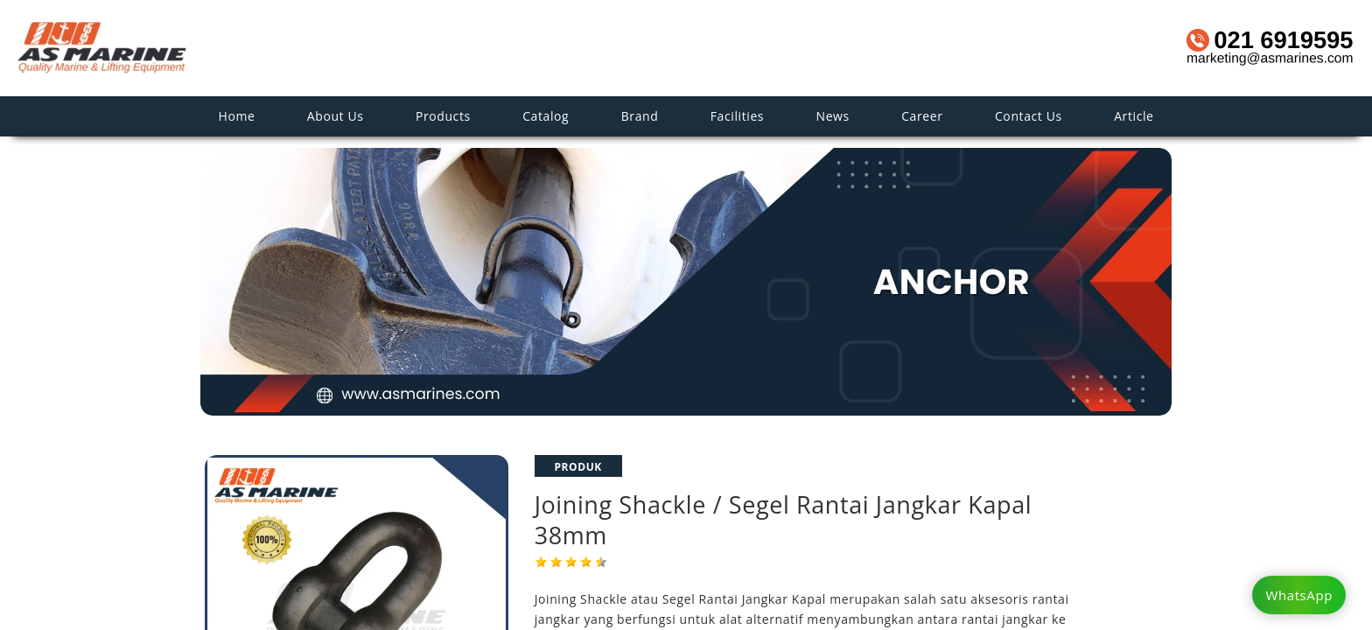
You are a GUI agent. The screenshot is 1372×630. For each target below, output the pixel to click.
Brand (640, 116)
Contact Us (1028, 116)
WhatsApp (1299, 595)
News (833, 116)
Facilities (737, 116)
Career (921, 116)
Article (1133, 116)
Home (236, 116)
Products (443, 116)
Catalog (545, 116)
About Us (335, 116)
